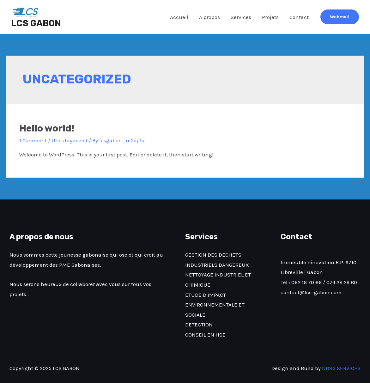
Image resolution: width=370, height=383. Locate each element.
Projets (270, 17)
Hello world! (46, 128)
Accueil (179, 17)
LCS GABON (36, 23)
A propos (209, 17)
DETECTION (199, 324)
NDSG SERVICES (341, 368)
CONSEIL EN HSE (205, 334)
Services (241, 17)
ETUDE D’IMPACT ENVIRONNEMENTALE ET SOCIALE (215, 305)
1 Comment (33, 140)
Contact (299, 17)
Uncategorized (70, 140)
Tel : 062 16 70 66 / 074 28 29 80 (319, 282)
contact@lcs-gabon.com (311, 292)
